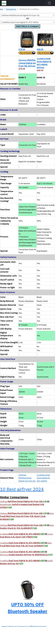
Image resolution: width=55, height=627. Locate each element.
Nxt (1, 9)
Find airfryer (11, 9)
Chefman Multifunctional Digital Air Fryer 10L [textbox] (20, 15)
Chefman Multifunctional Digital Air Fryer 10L (27, 478)
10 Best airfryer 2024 (22, 489)
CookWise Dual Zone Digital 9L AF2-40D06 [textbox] (20, 22)
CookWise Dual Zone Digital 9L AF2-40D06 (43, 478)
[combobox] (27, 15)
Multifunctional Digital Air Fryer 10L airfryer (27, 63)
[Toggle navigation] (49, 3)
